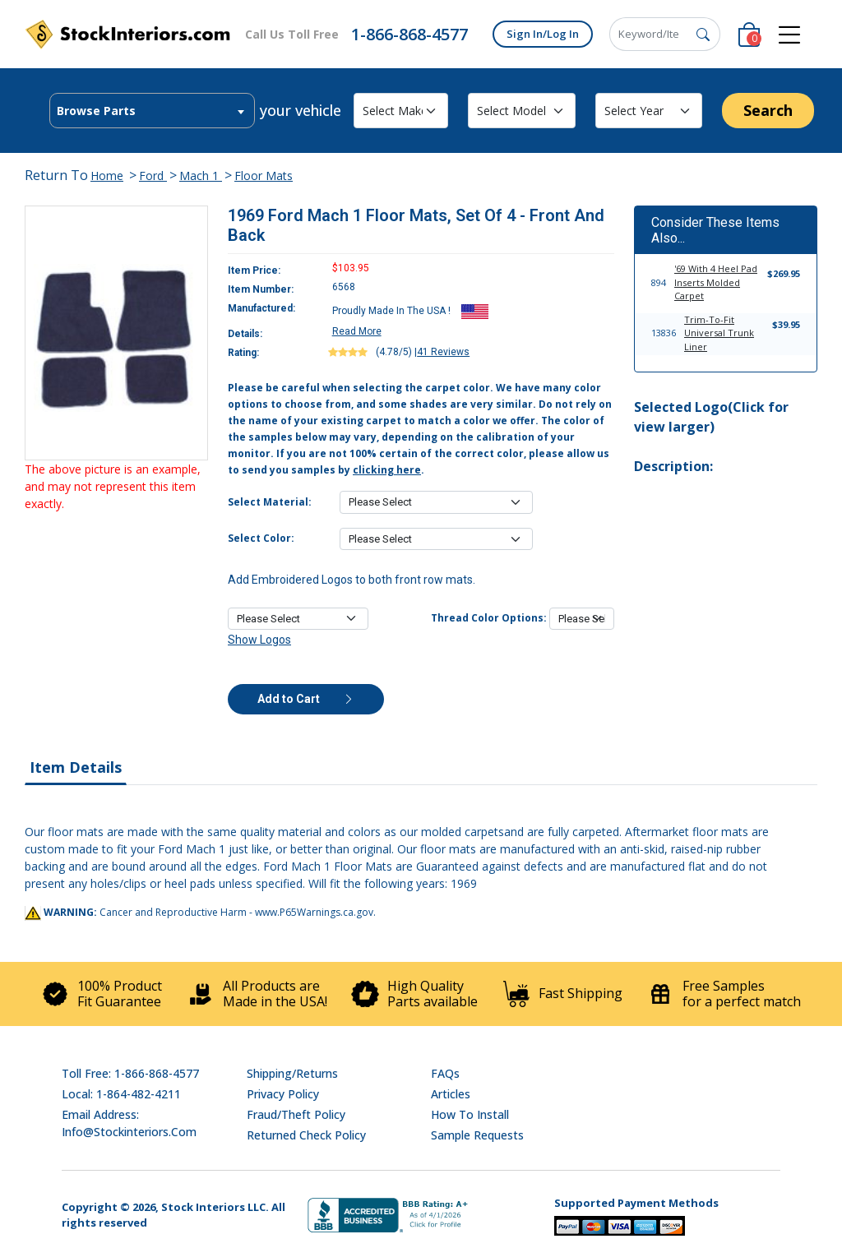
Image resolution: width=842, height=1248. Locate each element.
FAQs (445, 1073)
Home (106, 175)
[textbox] (152, 110)
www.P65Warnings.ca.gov (314, 912)
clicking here (387, 470)
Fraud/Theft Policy (296, 1114)
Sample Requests (477, 1135)
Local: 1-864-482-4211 (121, 1094)
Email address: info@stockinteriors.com (129, 1123)
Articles (450, 1094)
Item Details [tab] (76, 767)
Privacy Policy (283, 1094)
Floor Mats (263, 175)
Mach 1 (200, 175)
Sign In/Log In (543, 33)
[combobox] (152, 110)
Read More (357, 331)
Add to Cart (305, 698)
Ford (153, 175)
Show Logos (259, 639)
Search (768, 110)
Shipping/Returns (292, 1073)
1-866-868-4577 (409, 34)
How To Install (470, 1114)
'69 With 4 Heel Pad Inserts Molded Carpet (715, 282)
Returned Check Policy (306, 1135)
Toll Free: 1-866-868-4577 (130, 1073)
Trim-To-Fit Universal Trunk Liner (719, 333)
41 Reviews (443, 352)
